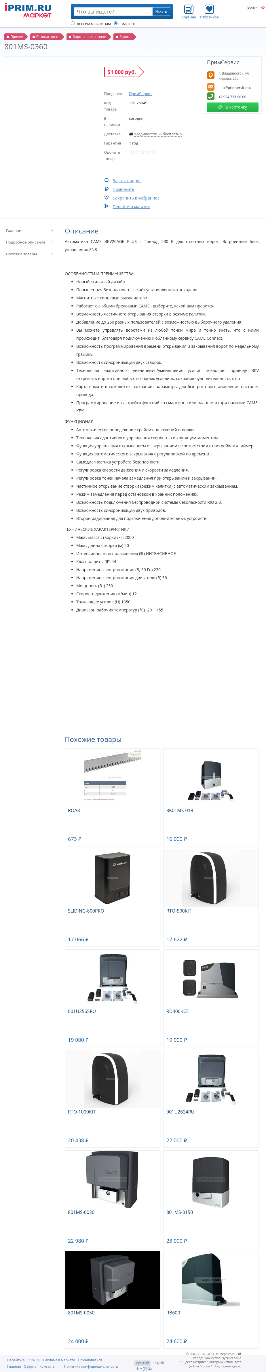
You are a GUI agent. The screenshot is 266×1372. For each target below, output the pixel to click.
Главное (13, 230)
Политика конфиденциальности (91, 1366)
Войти (252, 7)
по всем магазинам (91, 23)
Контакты (47, 1366)
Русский (142, 1362)
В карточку (233, 107)
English (158, 1362)
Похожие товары (21, 253)
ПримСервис (140, 93)
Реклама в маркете (59, 1360)
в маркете (125, 23)
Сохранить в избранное (136, 198)
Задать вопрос (127, 180)
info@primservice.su (235, 87)
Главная (14, 1366)
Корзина (189, 12)
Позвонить (123, 189)
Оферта (30, 1366)
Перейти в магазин (132, 206)
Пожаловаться (90, 1360)
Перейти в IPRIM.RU (23, 1360)
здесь (236, 1366)
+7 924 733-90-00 (232, 96)
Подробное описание (25, 242)
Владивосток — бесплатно (158, 133)
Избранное (209, 12)
